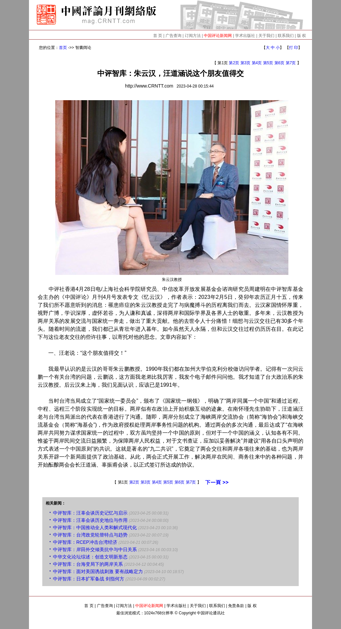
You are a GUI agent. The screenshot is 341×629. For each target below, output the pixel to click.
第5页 (268, 63)
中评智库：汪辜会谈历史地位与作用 (90, 520)
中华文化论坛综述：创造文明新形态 (90, 556)
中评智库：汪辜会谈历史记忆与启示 (90, 513)
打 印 (293, 47)
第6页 (279, 63)
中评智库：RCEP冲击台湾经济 (85, 542)
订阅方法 (193, 35)
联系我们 (286, 35)
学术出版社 (245, 35)
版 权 (301, 35)
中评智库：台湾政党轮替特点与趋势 (90, 534)
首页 (63, 47)
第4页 (257, 63)
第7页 (291, 63)
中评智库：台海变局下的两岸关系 (88, 564)
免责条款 (236, 605)
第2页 (234, 63)
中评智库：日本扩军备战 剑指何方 (88, 578)
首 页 (157, 35)
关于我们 (266, 35)
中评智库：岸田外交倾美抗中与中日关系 (95, 549)
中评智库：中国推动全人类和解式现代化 (95, 527)
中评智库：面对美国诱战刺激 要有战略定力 (98, 571)
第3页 (245, 63)
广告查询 (173, 35)
